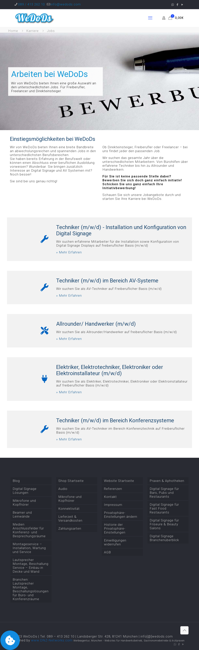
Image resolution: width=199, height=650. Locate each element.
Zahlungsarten (69, 528)
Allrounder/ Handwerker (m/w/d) (96, 324)
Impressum (113, 505)
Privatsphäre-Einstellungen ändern (120, 515)
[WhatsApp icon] (172, 4)
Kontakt (110, 497)
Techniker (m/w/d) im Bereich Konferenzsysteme (115, 420)
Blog (16, 481)
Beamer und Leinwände (22, 514)
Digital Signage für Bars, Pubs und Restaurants (164, 492)
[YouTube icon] (182, 4)
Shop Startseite (71, 481)
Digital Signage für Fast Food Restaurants (164, 508)
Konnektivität (69, 509)
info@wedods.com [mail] (66, 4)
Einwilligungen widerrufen (115, 542)
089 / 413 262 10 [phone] (31, 4)
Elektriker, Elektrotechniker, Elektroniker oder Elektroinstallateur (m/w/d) (109, 370)
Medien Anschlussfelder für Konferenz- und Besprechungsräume (29, 530)
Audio (62, 489)
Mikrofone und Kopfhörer (24, 502)
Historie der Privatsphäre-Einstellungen (114, 528)
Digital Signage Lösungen (25, 491)
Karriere (32, 31)
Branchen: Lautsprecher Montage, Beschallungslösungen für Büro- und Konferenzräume (31, 589)
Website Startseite (119, 481)
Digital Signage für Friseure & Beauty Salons (164, 524)
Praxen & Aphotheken (167, 481)
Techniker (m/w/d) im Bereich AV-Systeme (107, 280)
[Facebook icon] (177, 4)
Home (13, 31)
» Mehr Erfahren (69, 252)
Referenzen (113, 489)
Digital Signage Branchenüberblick (164, 538)
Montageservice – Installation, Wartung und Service (29, 548)
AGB (107, 552)
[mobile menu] (150, 18)
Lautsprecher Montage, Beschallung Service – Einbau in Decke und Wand (30, 565)
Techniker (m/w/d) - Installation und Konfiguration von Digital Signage (121, 230)
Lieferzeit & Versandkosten (70, 518)
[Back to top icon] (184, 630)
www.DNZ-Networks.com (51, 640)
